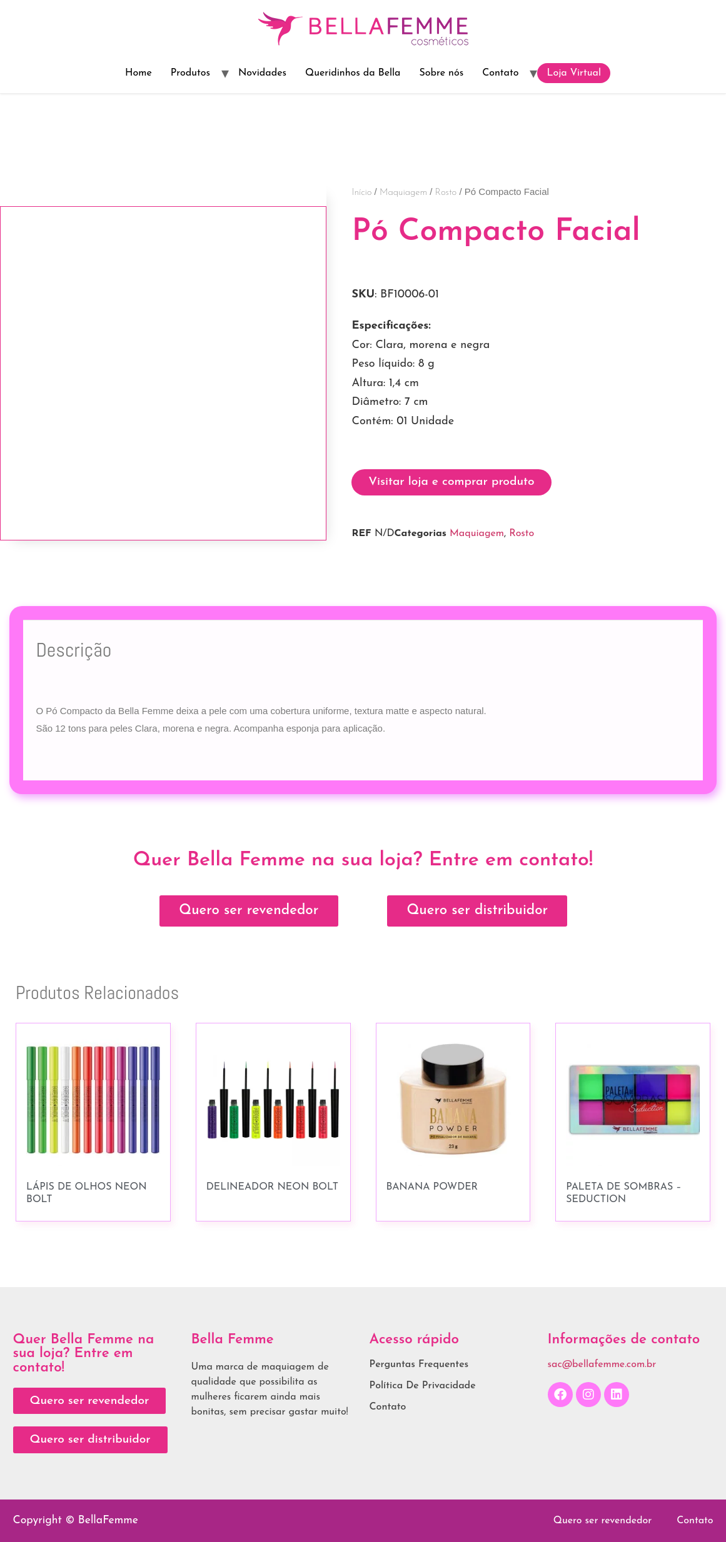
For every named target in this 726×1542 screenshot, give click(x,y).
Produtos (190, 73)
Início (361, 192)
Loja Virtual (574, 73)
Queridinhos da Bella (353, 73)
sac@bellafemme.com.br (602, 1365)
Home (138, 73)
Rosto (446, 192)
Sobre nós (441, 73)
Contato (500, 73)
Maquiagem (403, 192)
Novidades (262, 73)
